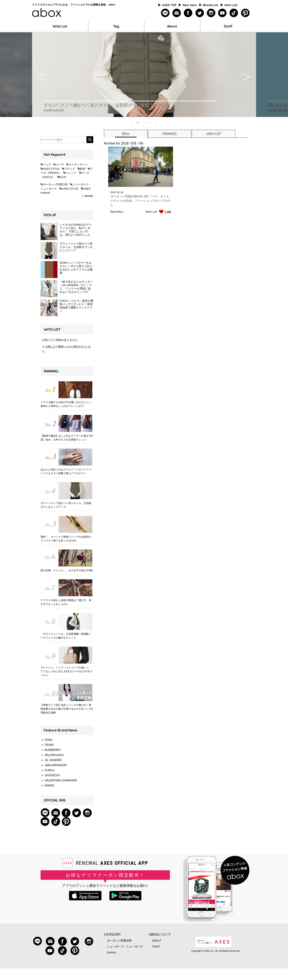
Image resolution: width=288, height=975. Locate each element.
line (165, 13)
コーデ (60, 164)
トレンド (71, 172)
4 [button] (150, 122)
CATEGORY (112, 934)
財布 (82, 168)
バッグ (47, 164)
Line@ (45, 812)
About (172, 26)
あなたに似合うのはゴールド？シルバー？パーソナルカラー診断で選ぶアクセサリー (66, 471)
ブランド (69, 168)
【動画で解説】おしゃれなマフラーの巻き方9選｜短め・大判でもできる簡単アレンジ (67, 437)
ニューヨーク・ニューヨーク (125, 946)
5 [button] (157, 122)
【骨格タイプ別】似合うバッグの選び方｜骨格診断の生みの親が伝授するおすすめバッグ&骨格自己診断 (67, 709)
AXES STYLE (51, 168)
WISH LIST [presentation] (213, 134)
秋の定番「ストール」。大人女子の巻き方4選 (67, 570)
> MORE (87, 196)
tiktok (233, 13)
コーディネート (78, 164)
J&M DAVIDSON (56, 765)
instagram (211, 13)
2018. (113, 192)
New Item (190, 5)
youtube (222, 13)
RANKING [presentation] (170, 134)
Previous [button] (41, 74)
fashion (112, 952)
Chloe (49, 739)
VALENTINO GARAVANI (61, 780)
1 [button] (131, 122)
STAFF (156, 946)
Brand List (210, 5)
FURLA (50, 770)
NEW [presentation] (125, 134)
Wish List (60, 26)
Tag (116, 26)
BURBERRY (53, 750)
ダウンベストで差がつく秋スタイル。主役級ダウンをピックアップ (66, 505)
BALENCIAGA (54, 755)
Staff (228, 26)
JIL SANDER (53, 760)
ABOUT (156, 940)
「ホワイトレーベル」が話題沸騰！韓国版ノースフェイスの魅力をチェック (66, 635)
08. (118, 192)
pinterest (245, 13)
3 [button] (144, 122)
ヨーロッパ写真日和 (55, 184)
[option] (144, 74)
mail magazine (55, 812)
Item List (230, 5)
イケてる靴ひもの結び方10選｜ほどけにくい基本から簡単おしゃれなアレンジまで (66, 404)
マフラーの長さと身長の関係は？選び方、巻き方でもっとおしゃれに (66, 602)
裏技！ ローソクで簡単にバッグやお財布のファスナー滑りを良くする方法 (66, 538)
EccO (63, 177)
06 (122, 192)
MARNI (49, 785)
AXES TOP (169, 5)
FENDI (49, 744)
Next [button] (246, 74)
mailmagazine (176, 13)
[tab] (125, 134)
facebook (188, 13)
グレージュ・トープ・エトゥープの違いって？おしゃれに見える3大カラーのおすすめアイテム (67, 671)
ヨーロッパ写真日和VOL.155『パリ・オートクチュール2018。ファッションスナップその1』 (140, 201)
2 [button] (138, 122)
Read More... (117, 211)
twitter (199, 13)
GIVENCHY (52, 775)
